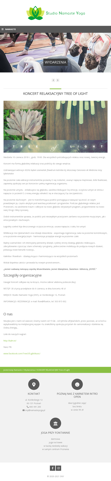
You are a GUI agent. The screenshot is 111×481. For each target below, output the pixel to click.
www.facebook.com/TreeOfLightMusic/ (21, 353)
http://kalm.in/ (9, 340)
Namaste (18, 370)
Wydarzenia (29, 370)
